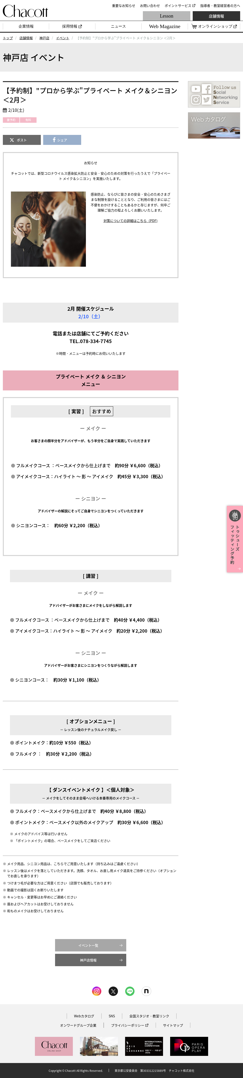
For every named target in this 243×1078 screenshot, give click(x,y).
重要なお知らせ (123, 5)
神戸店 (44, 37)
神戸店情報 (88, 960)
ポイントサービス (178, 5)
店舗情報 (216, 16)
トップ (8, 37)
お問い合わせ (150, 5)
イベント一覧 (88, 945)
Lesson (166, 16)
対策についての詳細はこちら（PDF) (130, 220)
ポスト (22, 140)
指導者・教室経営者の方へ (220, 5)
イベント (62, 37)
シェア (62, 140)
